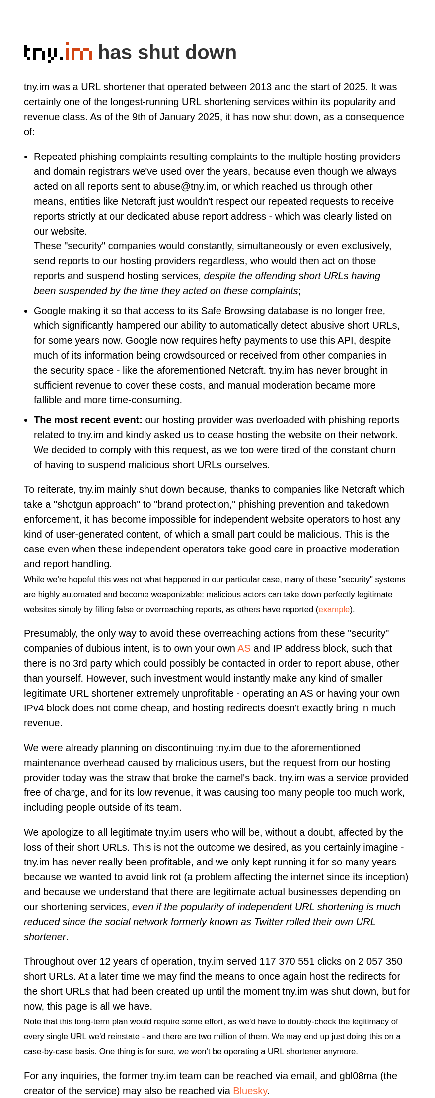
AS (244, 648)
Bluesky (250, 1090)
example (334, 609)
